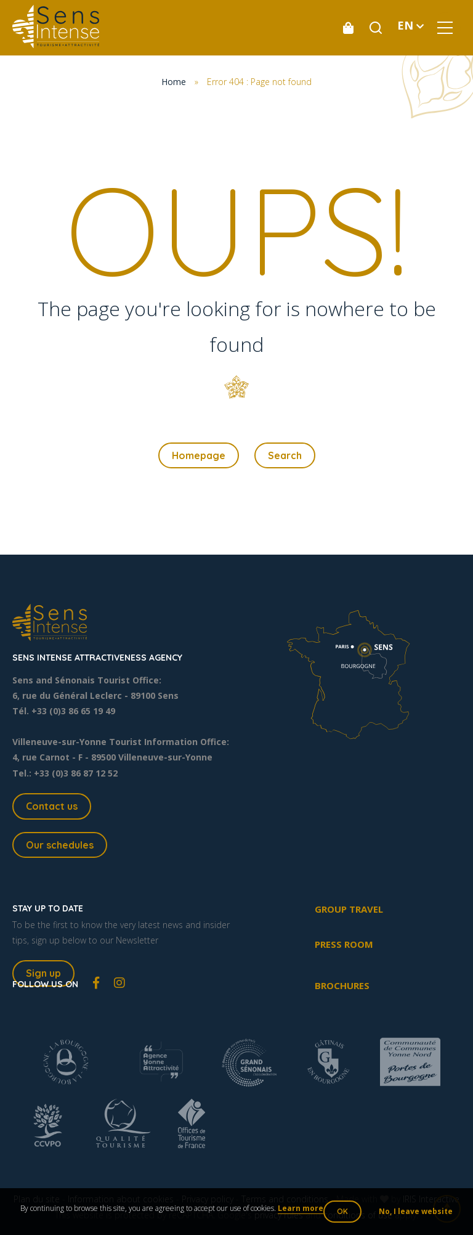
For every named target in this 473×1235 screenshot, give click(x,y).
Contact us (52, 806)
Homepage (198, 455)
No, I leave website (416, 1211)
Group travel (349, 909)
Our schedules (60, 845)
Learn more (300, 1208)
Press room (344, 944)
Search (285, 455)
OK (342, 1211)
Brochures (342, 985)
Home (173, 82)
